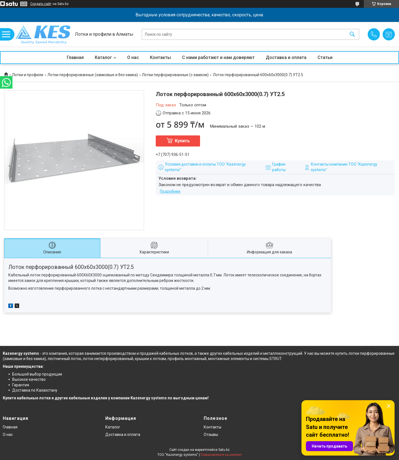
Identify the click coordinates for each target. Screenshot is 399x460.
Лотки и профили (27, 75)
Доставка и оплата (286, 57)
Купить (182, 140)
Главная (75, 57)
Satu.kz (224, 450)
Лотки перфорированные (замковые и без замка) (92, 75)
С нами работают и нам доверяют (218, 57)
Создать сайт (40, 4)
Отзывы (211, 434)
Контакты (160, 57)
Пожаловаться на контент (221, 455)
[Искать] (352, 34)
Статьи (325, 57)
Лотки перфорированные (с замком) (175, 75)
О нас (133, 57)
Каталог (103, 57)
